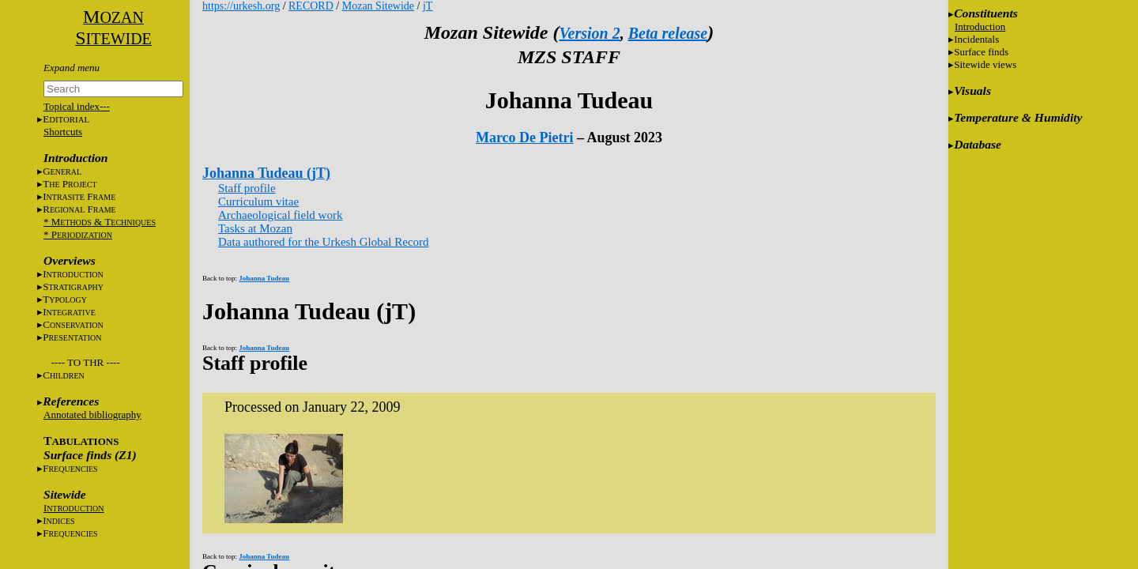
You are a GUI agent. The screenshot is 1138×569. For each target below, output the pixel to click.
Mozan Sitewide (378, 6)
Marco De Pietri (525, 137)
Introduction (980, 26)
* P (77, 234)
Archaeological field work (280, 215)
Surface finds (981, 52)
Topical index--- (76, 106)
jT (427, 6)
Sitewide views (985, 64)
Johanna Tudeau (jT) (266, 173)
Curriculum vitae (258, 201)
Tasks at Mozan (255, 228)
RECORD (310, 6)
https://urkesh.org (241, 6)
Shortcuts (62, 132)
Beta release (668, 33)
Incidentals (976, 39)
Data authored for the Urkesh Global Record (323, 242)
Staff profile (247, 188)
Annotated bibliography (92, 414)
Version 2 (589, 33)
